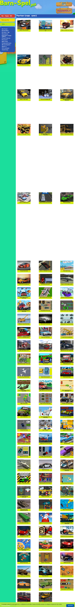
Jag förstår (70, 605)
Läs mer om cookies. (6, 605)
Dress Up (6, 32)
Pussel (5, 39)
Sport (4, 46)
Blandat (5, 30)
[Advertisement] (45, 43)
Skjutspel (6, 44)
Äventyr (5, 49)
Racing (5, 41)
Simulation (6, 43)
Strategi (5, 48)
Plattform (6, 38)
